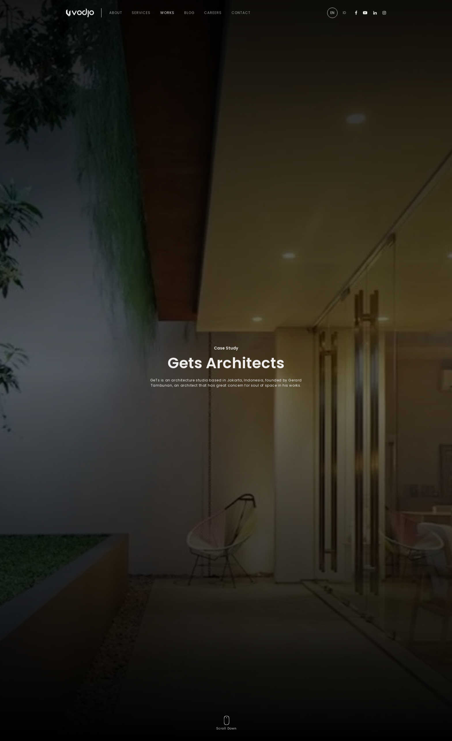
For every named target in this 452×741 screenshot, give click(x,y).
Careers (213, 7)
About (115, 7)
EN (332, 7)
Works (167, 7)
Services (141, 7)
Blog (189, 7)
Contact (241, 7)
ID (344, 7)
